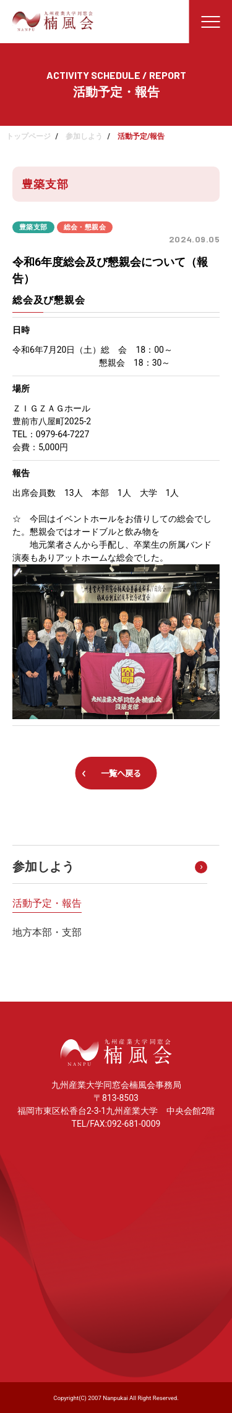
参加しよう (84, 136)
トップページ (28, 136)
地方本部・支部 (47, 932)
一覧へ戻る (121, 773)
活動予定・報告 (47, 903)
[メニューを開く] (210, 21)
